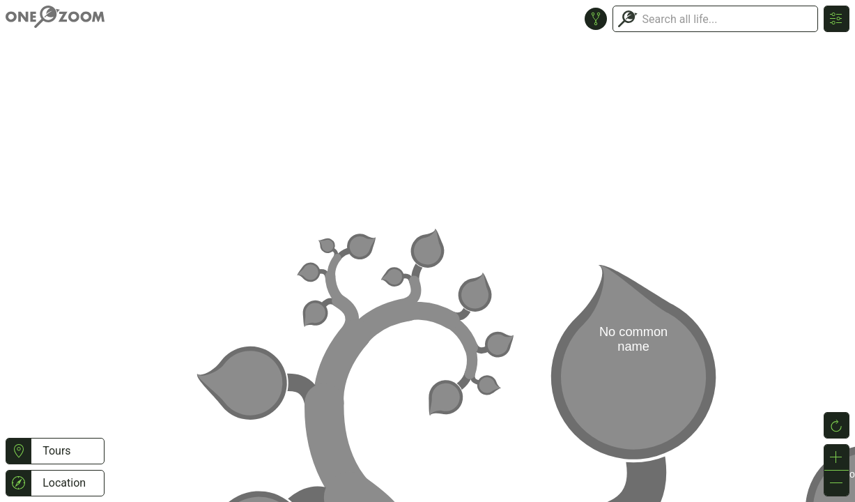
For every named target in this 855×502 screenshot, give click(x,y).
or (427, 251)
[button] (18, 451)
